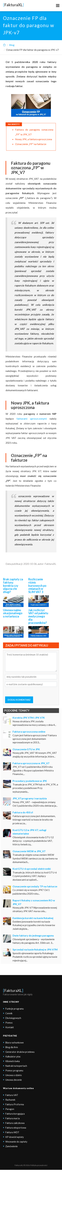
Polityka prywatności (38, 1165)
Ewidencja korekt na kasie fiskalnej (33, 917)
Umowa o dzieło (13, 1075)
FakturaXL (13, 990)
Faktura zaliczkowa (14, 1123)
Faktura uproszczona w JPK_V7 (31, 763)
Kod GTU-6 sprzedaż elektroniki (32, 868)
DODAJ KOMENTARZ (19, 699)
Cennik (8, 1013)
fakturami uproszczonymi (32, 418)
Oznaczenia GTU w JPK (26, 749)
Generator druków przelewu (19, 1052)
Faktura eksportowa (15, 1127)
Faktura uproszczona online (29, 731)
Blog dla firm (11, 1047)
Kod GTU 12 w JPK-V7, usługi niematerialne (29, 831)
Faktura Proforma (14, 1104)
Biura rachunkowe (14, 1042)
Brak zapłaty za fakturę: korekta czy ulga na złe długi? (13, 585)
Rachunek (10, 1099)
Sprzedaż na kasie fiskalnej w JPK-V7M (35, 949)
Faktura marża (12, 1118)
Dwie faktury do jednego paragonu (33, 935)
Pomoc (9, 1022)
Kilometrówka (12, 1061)
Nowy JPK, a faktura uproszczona (33, 139)
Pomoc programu (14, 1070)
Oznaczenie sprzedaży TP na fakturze (35, 886)
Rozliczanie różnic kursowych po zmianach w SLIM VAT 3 (37, 585)
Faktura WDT (12, 1132)
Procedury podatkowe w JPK (30, 780)
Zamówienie (11, 1146)
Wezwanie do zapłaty (16, 1141)
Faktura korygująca (15, 1113)
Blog (11, 44)
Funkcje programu (14, 1008)
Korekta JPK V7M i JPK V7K (29, 717)
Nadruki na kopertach (16, 1065)
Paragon (9, 1109)
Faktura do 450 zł (23, 812)
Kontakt (9, 1027)
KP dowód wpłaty (14, 1137)
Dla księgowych (13, 1018)
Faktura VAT (11, 1095)
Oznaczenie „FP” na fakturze (30, 143)
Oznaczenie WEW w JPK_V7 (29, 851)
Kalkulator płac (13, 1056)
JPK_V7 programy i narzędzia (30, 798)
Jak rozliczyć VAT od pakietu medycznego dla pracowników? (38, 616)
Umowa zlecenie (13, 1079)
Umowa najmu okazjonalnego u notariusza (12, 613)
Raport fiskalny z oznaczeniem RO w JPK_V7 (34, 902)
